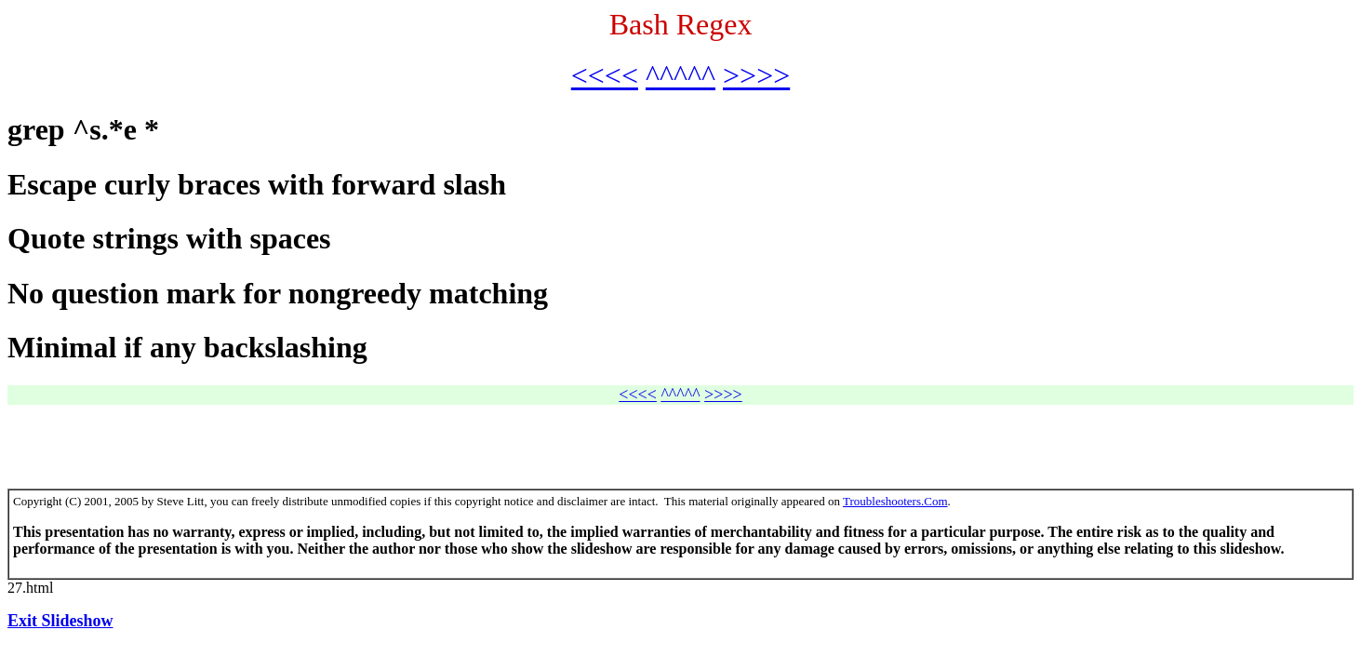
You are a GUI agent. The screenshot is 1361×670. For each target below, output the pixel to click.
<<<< (604, 75)
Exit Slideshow (60, 620)
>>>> (756, 75)
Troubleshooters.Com (895, 501)
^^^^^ (680, 75)
